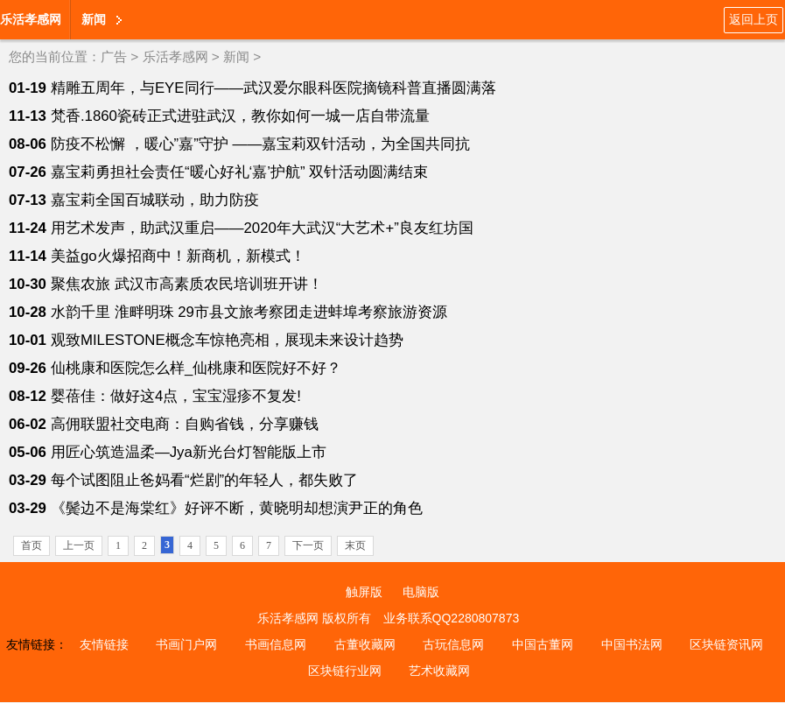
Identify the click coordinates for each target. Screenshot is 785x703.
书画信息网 (275, 644)
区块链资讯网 (726, 644)
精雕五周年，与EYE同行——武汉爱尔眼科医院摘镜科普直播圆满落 (273, 88)
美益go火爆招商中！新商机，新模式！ (178, 256)
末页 (355, 545)
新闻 (93, 19)
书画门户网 (186, 644)
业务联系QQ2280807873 (451, 618)
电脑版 (421, 592)
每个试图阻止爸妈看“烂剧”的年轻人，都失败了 (204, 480)
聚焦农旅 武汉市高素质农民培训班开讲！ (187, 284)
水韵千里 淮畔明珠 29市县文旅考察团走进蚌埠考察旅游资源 (249, 312)
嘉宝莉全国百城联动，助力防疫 (155, 200)
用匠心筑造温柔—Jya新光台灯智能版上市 (188, 452)
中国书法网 (631, 644)
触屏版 (364, 592)
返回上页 (753, 19)
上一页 (79, 545)
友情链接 (104, 644)
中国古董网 (542, 644)
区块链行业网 (345, 671)
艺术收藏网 (439, 671)
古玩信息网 (453, 644)
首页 (31, 545)
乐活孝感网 (30, 19)
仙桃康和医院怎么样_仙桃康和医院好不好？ (196, 368)
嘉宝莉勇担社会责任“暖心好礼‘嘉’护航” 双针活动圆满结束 (239, 172)
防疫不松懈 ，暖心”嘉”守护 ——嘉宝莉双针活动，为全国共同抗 (260, 144)
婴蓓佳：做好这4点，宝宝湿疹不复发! (176, 396)
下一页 (308, 545)
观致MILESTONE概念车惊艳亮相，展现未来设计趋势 (227, 340)
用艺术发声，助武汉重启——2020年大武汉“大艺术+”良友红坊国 (262, 228)
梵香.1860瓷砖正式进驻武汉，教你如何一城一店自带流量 (240, 116)
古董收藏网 (365, 644)
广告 (114, 56)
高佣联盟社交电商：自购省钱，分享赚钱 (185, 424)
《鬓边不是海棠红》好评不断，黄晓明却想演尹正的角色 (237, 508)
